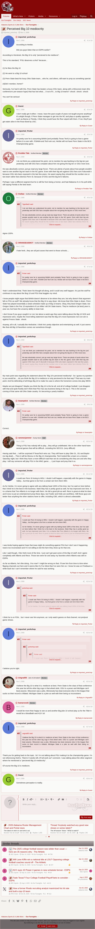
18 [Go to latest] (91, 40)
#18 (87, 778)
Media (40, 16)
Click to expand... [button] (55, 225)
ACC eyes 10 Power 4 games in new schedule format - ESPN (41, 870)
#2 (88, 109)
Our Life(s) (17, 20)
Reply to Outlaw (86, 237)
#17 (87, 727)
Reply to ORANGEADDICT (82, 258)
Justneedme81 (9, 833)
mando (85, 861)
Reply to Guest (87, 126)
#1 (88, 40)
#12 (87, 509)
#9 (88, 404)
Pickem (31, 16)
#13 (87, 581)
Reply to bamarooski (85, 718)
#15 (87, 681)
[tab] (46, 837)
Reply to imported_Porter (83, 148)
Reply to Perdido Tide (84, 189)
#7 (88, 267)
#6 (88, 246)
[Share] (84, 40)
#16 (87, 706)
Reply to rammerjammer (83, 465)
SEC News (27, 20)
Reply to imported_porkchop (82, 101)
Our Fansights (6, 20)
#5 (88, 197)
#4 (88, 157)
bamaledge (54, 833)
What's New (18, 16)
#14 (87, 633)
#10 (87, 441)
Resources (53, 16)
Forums (6, 16)
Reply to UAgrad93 (85, 697)
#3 (88, 134)
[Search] (91, 16)
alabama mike (83, 850)
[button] (25, 16)
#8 (88, 340)
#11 (87, 474)
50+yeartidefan (83, 879)
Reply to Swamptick (85, 432)
